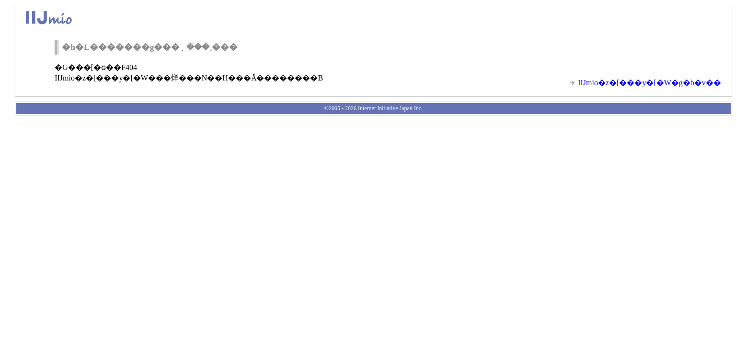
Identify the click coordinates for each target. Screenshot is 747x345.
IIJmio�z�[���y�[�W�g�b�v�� (649, 83)
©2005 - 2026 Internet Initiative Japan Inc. (373, 108)
